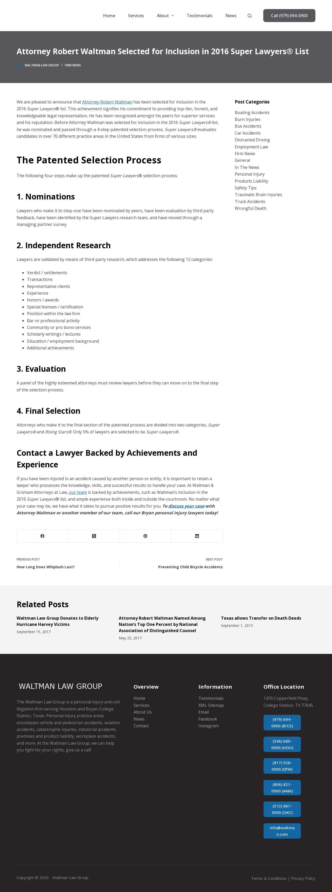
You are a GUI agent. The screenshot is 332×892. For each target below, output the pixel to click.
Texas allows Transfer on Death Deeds (261, 618)
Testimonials (199, 15)
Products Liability (251, 181)
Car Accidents (248, 133)
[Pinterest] (145, 536)
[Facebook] (42, 536)
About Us (143, 712)
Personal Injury (250, 174)
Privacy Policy (303, 878)
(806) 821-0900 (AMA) (282, 787)
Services (136, 15)
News (231, 15)
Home (109, 15)
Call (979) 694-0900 (289, 15)
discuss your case (186, 506)
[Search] (250, 16)
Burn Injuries (247, 119)
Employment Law (251, 147)
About (166, 15)
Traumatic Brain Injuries (258, 194)
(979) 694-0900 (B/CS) (282, 722)
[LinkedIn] (197, 536)
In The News (247, 167)
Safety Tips (246, 188)
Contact (141, 726)
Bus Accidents (248, 126)
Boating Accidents (252, 112)
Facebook (207, 719)
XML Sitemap (211, 705)
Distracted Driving (252, 140)
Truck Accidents (250, 201)
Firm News (73, 65)
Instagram (208, 726)
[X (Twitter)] (94, 536)
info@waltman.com (282, 831)
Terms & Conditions (269, 878)
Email (203, 712)
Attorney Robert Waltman (107, 102)
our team (78, 492)
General (242, 160)
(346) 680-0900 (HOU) (282, 744)
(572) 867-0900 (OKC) (282, 809)
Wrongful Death (250, 208)
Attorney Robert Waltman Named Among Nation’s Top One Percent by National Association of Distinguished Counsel (162, 624)
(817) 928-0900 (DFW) (282, 766)
